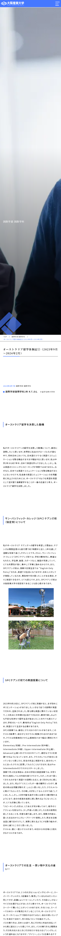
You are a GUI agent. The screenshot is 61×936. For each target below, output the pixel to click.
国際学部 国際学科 (18, 336)
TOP (5, 336)
